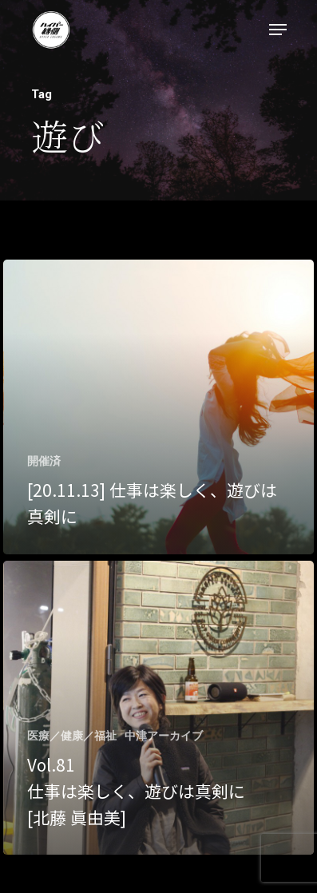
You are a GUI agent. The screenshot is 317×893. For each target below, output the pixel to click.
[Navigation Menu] (278, 30)
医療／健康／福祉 (72, 735)
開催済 (44, 460)
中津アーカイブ (164, 735)
